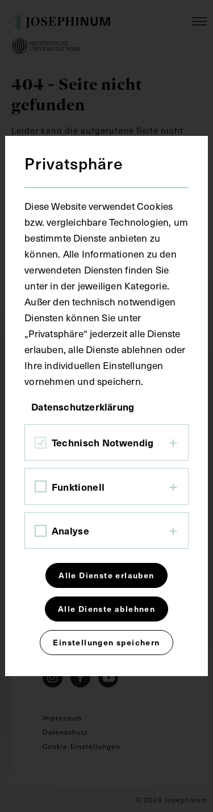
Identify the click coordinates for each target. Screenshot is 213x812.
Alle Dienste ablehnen (106, 609)
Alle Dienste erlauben (106, 575)
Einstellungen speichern (106, 642)
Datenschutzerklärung (82, 406)
